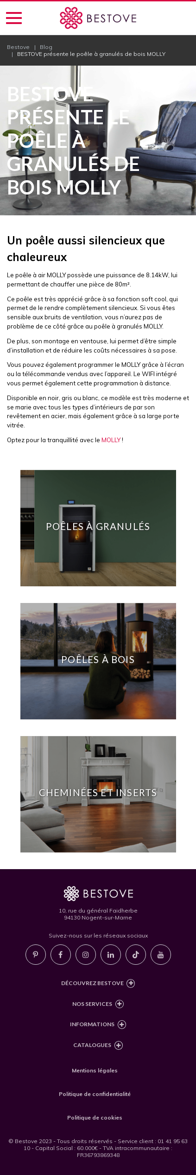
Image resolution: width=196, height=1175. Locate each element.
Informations (98, 1024)
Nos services (97, 1004)
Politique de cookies (94, 1117)
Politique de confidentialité (95, 1093)
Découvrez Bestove (98, 983)
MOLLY (110, 440)
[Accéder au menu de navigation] (14, 18)
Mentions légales (95, 1070)
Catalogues (97, 1045)
